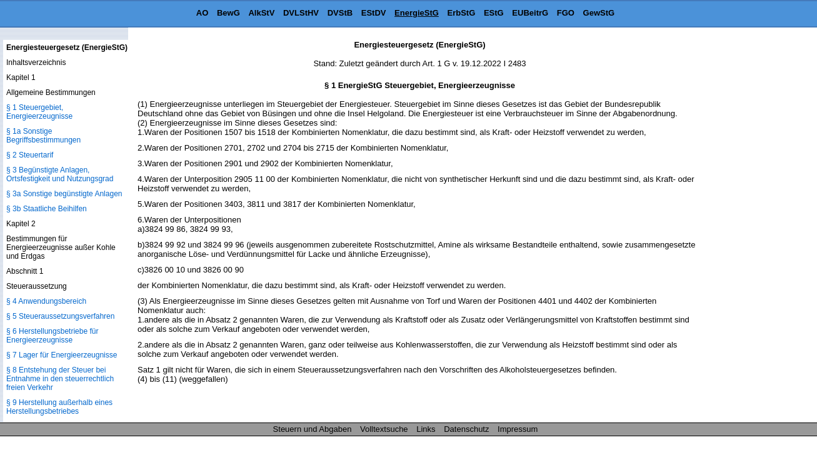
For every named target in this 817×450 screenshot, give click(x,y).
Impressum (518, 429)
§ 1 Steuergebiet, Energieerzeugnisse (39, 112)
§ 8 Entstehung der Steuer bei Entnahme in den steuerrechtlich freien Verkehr (60, 379)
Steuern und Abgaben (312, 429)
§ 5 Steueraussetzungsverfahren (60, 316)
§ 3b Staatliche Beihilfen (46, 208)
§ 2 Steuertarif (29, 155)
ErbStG (462, 13)
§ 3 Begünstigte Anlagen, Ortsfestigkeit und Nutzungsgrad (59, 174)
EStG (494, 13)
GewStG (599, 13)
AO (202, 13)
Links (425, 429)
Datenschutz (466, 429)
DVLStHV (301, 13)
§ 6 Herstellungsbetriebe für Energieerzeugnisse (52, 335)
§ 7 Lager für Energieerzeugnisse (61, 355)
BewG (228, 13)
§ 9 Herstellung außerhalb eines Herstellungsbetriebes (59, 407)
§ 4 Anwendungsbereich (46, 301)
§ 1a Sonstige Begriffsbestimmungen (43, 135)
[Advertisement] (754, 227)
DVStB (340, 13)
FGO (565, 13)
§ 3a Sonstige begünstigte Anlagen (64, 193)
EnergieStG (416, 13)
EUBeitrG (530, 13)
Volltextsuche (384, 429)
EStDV (373, 13)
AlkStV (261, 13)
